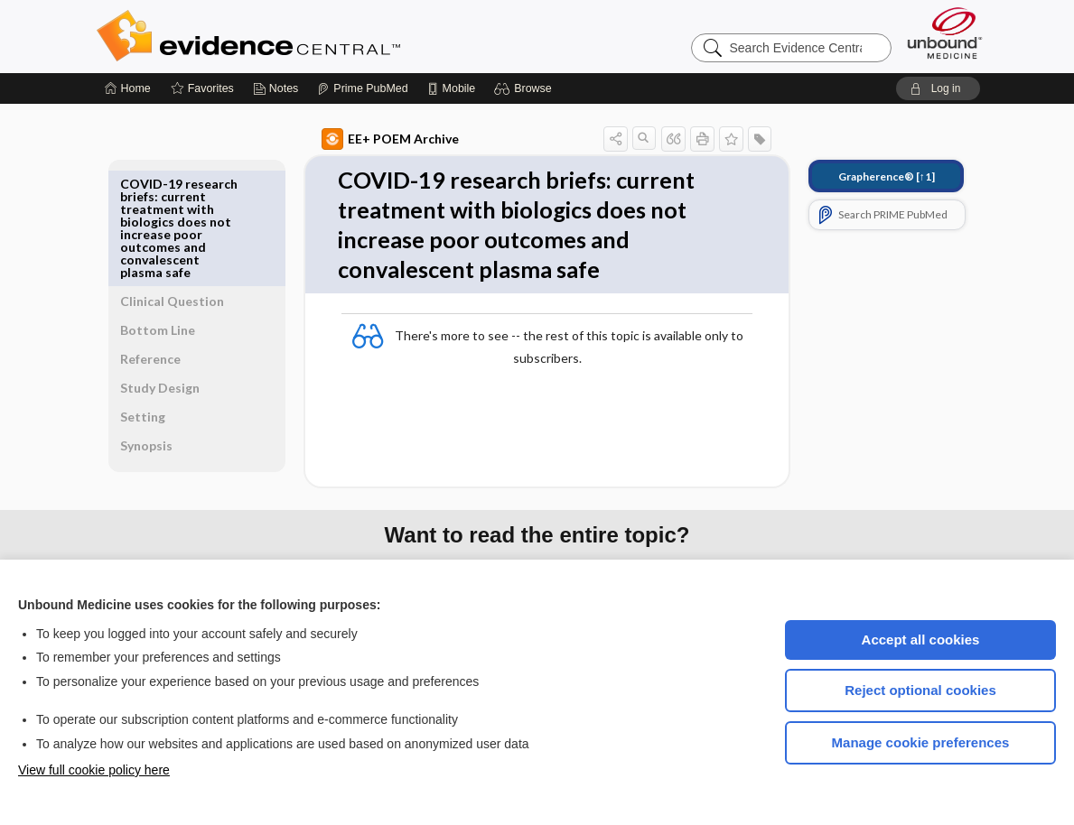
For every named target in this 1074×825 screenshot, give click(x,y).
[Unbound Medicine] (945, 33)
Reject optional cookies (920, 690)
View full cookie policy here (94, 770)
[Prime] (362, 88)
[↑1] (865, 176)
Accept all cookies (921, 639)
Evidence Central (320, 36)
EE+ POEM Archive (369, 139)
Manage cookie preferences (921, 742)
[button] (525, 88)
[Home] (128, 88)
